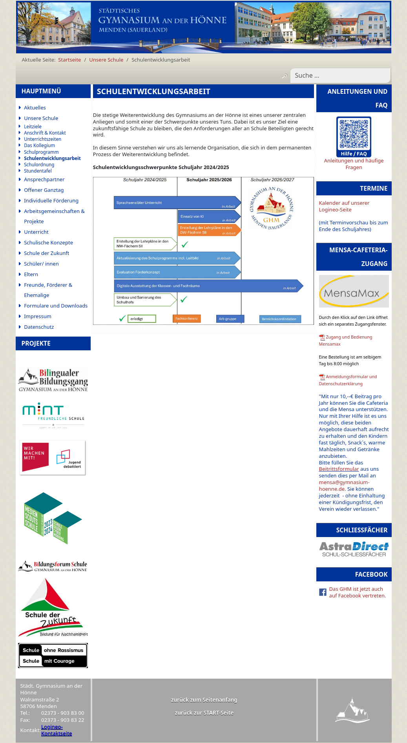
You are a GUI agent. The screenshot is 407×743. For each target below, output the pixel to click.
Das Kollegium (39, 145)
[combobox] (340, 75)
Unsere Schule (41, 118)
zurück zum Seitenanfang (204, 699)
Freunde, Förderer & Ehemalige (48, 290)
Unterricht (36, 231)
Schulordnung (39, 165)
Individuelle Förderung (51, 200)
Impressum (37, 316)
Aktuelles (35, 107)
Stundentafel (38, 171)
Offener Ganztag (44, 189)
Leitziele (33, 126)
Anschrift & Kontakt (45, 133)
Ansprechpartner (44, 179)
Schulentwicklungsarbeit (52, 158)
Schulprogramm (41, 152)
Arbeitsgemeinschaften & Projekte (54, 216)
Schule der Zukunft (46, 253)
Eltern (31, 274)
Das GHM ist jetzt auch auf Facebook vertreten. (357, 592)
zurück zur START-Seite (204, 712)
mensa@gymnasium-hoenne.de (344, 485)
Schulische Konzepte (48, 242)
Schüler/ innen (41, 263)
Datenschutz (39, 326)
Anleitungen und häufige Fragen (354, 164)
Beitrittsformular (339, 468)
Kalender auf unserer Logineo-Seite (344, 206)
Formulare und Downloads (56, 305)
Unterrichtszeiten (42, 139)
